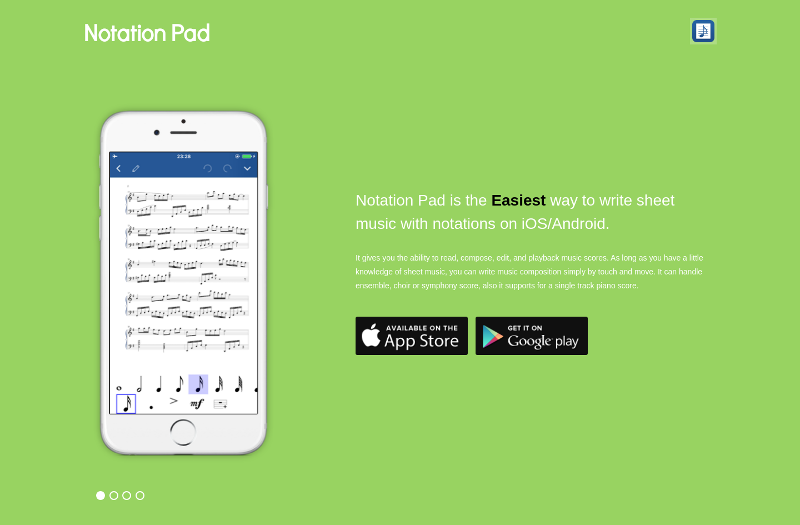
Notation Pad (146, 32)
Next (323, 245)
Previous (107, 245)
